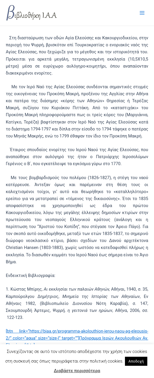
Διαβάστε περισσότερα (77, 370)
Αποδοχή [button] (136, 361)
